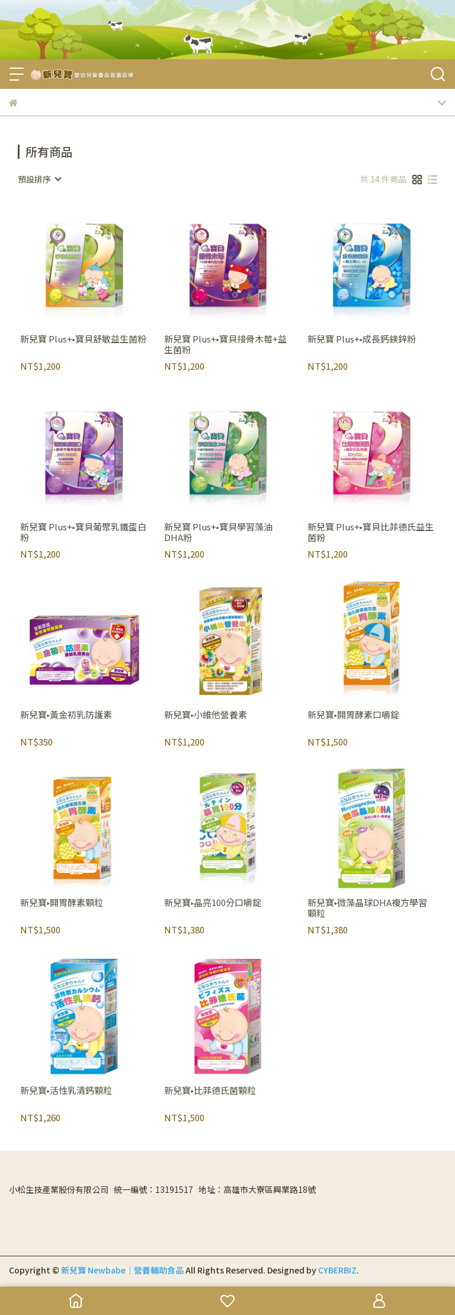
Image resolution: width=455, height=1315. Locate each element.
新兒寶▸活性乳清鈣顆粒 (66, 1090)
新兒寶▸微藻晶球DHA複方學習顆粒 (367, 908)
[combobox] (39, 179)
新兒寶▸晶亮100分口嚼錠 (212, 902)
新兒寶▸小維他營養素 (205, 715)
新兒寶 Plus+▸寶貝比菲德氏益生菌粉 (370, 532)
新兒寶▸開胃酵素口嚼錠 (353, 715)
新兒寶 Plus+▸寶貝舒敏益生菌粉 (83, 339)
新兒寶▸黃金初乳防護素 (66, 715)
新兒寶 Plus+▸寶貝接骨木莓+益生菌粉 (225, 344)
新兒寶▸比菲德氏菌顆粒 (210, 1090)
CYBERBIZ (337, 1270)
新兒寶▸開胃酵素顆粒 (61, 902)
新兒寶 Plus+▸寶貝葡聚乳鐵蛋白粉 (83, 532)
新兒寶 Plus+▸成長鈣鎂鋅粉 (361, 339)
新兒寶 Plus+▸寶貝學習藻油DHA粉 (218, 532)
